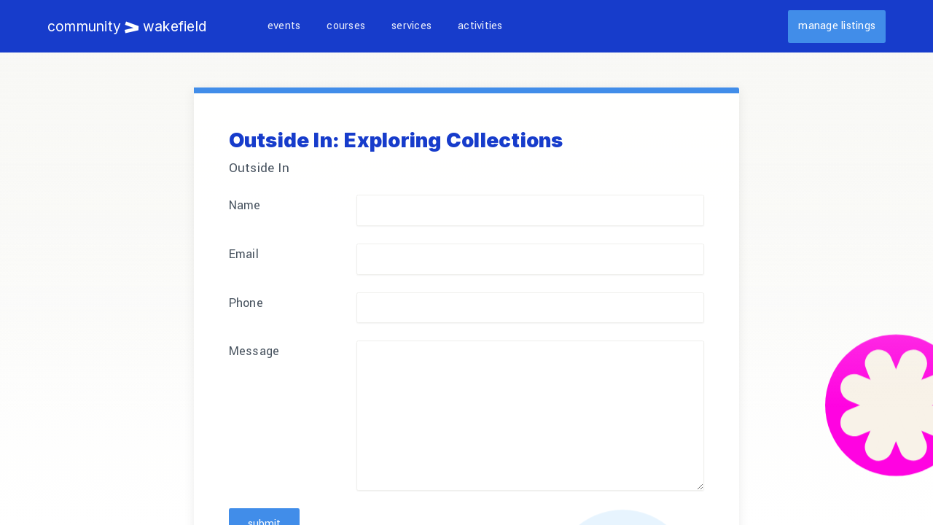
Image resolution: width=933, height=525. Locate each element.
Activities (480, 26)
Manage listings (836, 26)
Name (245, 205)
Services (411, 26)
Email (244, 254)
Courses (346, 26)
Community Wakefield (126, 26)
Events (284, 26)
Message (254, 351)
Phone (246, 303)
